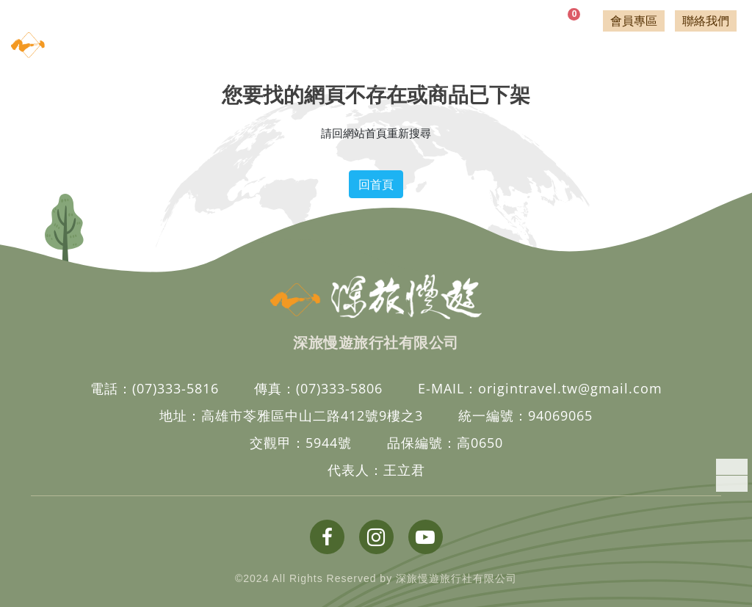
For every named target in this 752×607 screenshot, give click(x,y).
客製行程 (647, 59)
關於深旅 (713, 59)
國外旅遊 (281, 52)
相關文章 (582, 59)
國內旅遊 (204, 52)
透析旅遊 (359, 52)
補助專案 (513, 52)
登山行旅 (436, 52)
